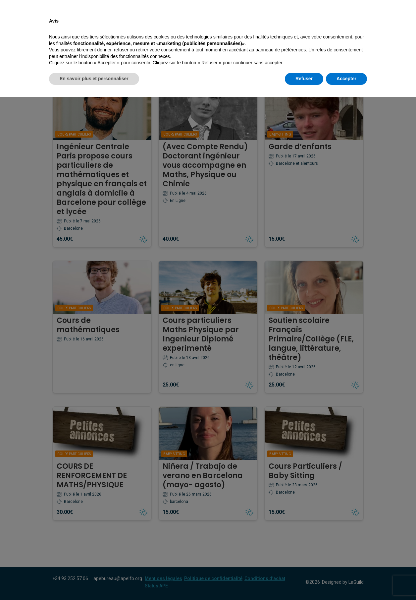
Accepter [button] (346, 581)
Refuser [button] (304, 581)
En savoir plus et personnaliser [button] (94, 581)
